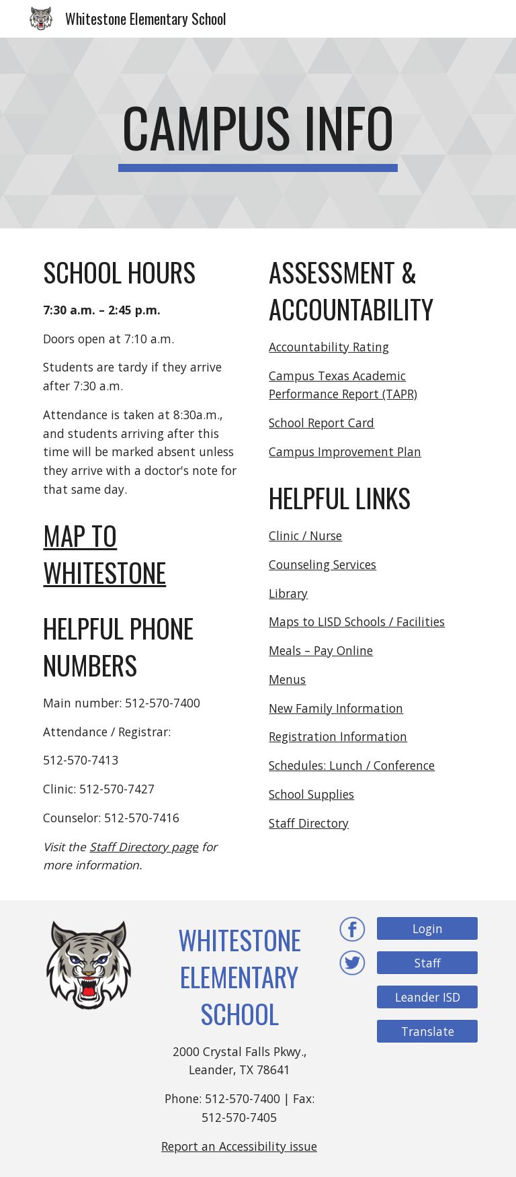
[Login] (427, 929)
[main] (257, 133)
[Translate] (427, 1031)
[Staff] (427, 963)
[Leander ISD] (427, 997)
